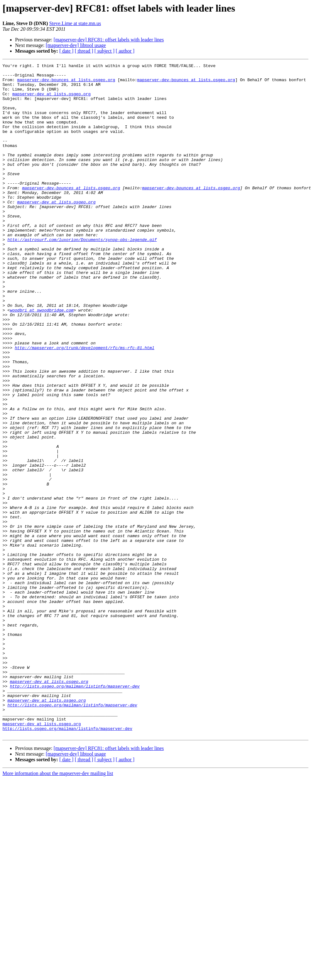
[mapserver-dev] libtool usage (76, 45)
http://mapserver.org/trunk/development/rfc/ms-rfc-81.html (84, 405)
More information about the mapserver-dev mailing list (58, 907)
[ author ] (125, 51)
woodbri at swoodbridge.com (41, 360)
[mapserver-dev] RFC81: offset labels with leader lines (109, 39)
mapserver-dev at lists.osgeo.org (51, 100)
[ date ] (66, 51)
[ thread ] (84, 51)
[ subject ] (104, 51)
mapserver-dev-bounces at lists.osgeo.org (66, 83)
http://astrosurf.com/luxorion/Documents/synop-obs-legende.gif (82, 275)
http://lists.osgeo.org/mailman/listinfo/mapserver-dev (74, 811)
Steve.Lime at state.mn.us (75, 23)
